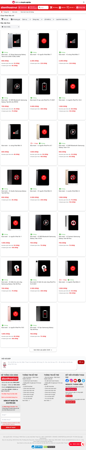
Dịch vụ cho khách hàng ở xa (9, 397)
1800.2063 (17, 385)
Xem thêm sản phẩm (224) (43, 350)
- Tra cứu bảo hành (27, 396)
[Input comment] (39, 365)
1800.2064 (16, 382)
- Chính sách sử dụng (28, 392)
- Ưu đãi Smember (27, 386)
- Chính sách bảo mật (28, 390)
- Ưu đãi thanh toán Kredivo (29, 381)
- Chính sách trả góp (28, 394)
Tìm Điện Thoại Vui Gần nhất (9, 394)
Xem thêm (26, 400)
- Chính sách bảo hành (28, 388)
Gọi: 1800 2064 (78, 444)
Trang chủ (6, 12)
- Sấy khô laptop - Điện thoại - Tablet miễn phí (30, 378)
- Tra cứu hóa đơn (27, 398)
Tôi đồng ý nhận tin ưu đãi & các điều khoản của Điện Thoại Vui (11, 423)
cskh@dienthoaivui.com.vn (12, 387)
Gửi (81, 362)
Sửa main (14, 12)
